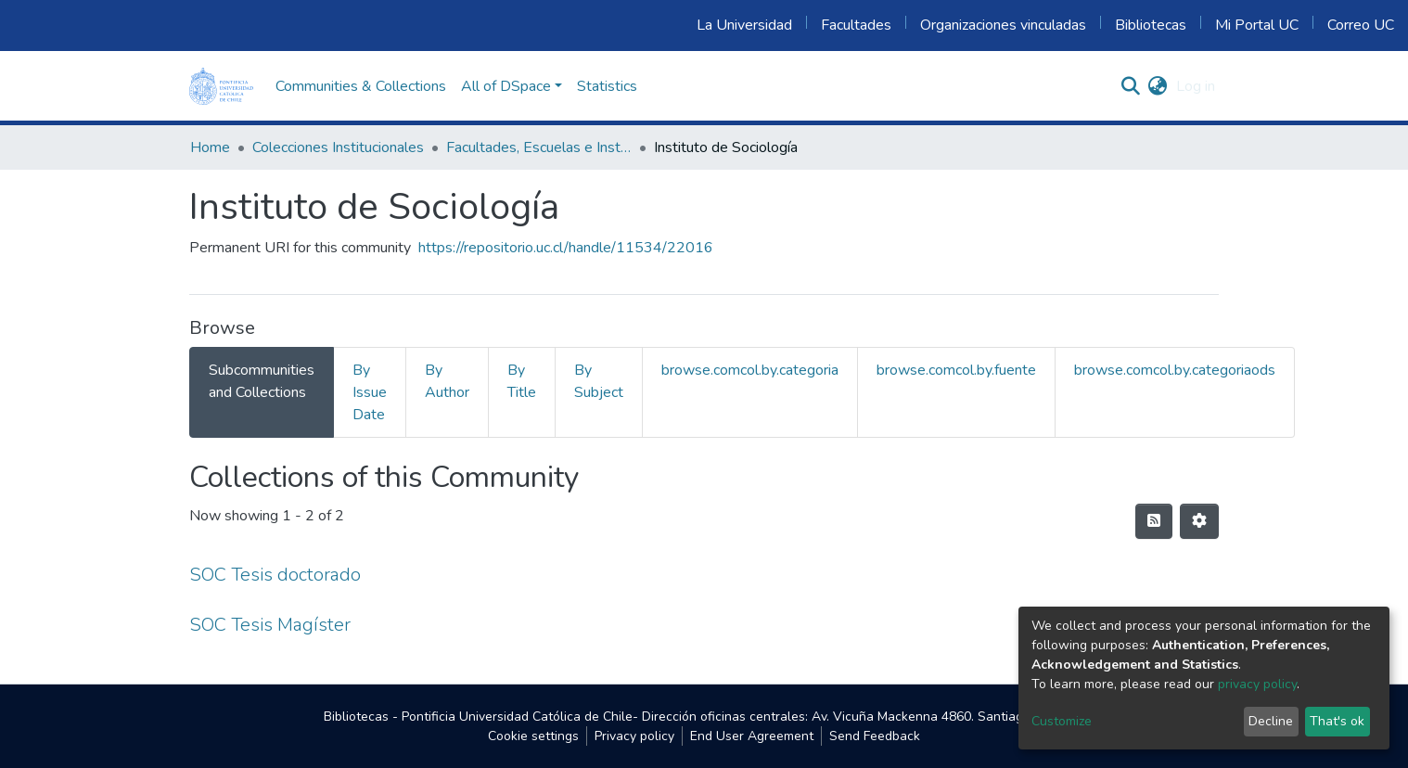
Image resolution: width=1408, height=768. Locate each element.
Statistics (607, 86)
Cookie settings (533, 736)
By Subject (598, 381)
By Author (447, 381)
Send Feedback (874, 736)
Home (210, 147)
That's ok (1337, 721)
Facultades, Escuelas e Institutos (539, 147)
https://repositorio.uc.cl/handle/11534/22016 (565, 247)
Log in (1195, 86)
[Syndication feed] (1153, 521)
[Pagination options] (1199, 521)
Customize (1061, 721)
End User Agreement (751, 736)
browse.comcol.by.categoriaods (1174, 370)
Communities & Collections (360, 86)
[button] (1157, 86)
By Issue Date (369, 392)
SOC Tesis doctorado (275, 574)
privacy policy (1257, 684)
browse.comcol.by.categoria (749, 370)
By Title (521, 381)
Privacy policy (634, 736)
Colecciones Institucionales (338, 147)
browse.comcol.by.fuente (956, 370)
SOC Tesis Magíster (270, 624)
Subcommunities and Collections (261, 381)
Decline (1270, 721)
